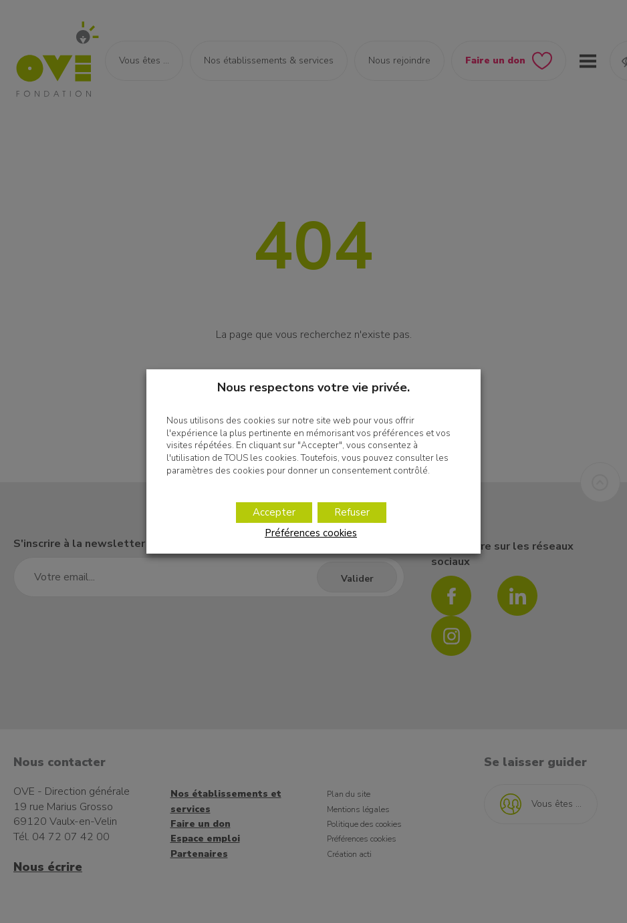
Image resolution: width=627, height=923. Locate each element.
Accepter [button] (274, 512)
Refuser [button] (352, 512)
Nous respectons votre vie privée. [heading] (313, 387)
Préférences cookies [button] (311, 533)
